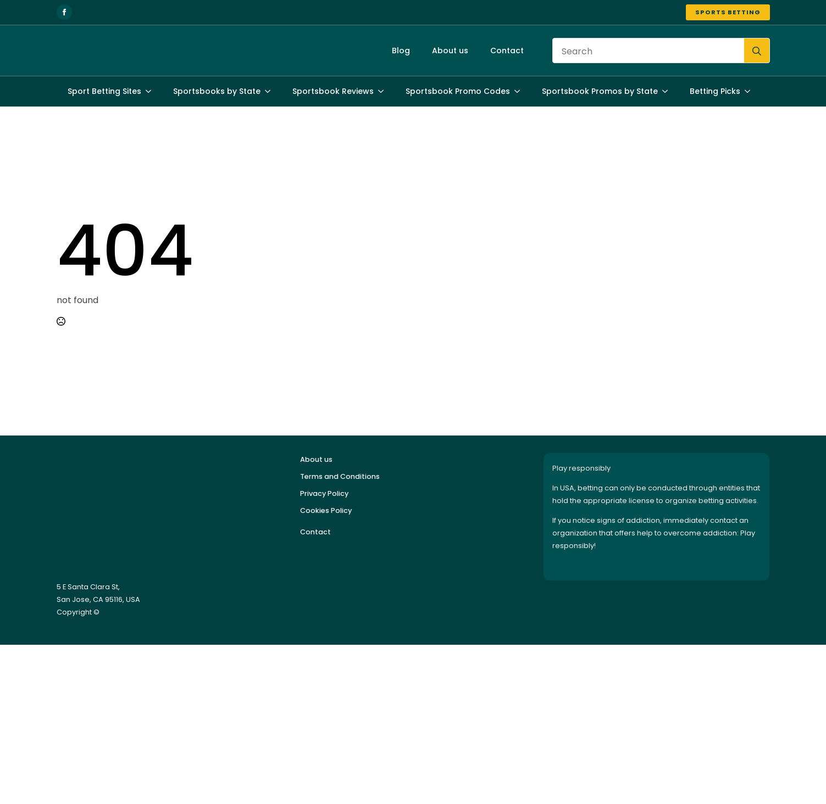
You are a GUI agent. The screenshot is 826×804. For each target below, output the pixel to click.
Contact (507, 50)
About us (450, 50)
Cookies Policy (326, 510)
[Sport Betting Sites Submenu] (151, 91)
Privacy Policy (324, 493)
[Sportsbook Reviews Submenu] (384, 91)
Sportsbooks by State (216, 91)
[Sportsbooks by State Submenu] (270, 91)
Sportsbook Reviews (333, 91)
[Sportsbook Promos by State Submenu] (668, 91)
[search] (756, 51)
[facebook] (64, 12)
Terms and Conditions (340, 476)
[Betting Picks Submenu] (750, 91)
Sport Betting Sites (104, 91)
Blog (401, 50)
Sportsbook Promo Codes (458, 91)
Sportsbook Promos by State (600, 91)
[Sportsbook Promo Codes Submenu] (520, 91)
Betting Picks (715, 91)
